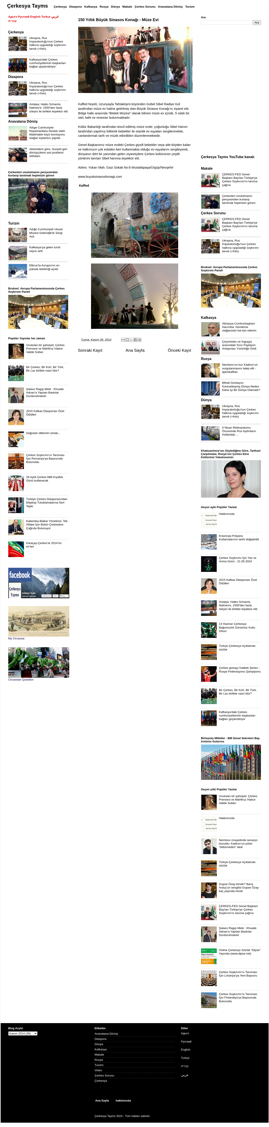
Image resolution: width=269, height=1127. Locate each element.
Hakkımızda (226, 513)
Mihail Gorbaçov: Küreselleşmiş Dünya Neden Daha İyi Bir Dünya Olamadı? (241, 386)
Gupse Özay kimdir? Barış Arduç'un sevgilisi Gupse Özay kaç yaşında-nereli (239, 887)
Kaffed (84, 185)
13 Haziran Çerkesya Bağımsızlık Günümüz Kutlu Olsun (237, 627)
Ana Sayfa (135, 350)
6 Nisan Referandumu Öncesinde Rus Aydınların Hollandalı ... (239, 431)
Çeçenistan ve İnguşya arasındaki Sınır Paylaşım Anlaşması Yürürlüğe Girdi (239, 345)
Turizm (99, 1065)
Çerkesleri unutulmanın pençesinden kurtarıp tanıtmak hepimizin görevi (238, 199)
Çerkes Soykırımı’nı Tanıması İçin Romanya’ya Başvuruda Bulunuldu (45, 458)
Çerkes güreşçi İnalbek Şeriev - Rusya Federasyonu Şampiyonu (240, 669)
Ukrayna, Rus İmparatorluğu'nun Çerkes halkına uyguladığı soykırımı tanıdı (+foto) (47, 43)
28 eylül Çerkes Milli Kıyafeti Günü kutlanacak (44, 478)
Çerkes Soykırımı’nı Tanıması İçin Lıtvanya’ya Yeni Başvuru (238, 973)
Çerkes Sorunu (104, 1075)
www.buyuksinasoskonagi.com (100, 176)
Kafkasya (101, 1049)
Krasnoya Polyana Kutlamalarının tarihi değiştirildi (239, 537)
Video (98, 1070)
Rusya (99, 1059)
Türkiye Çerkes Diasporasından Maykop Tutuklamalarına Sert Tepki (46, 502)
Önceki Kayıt (179, 350)
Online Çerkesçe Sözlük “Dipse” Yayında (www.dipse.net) (240, 951)
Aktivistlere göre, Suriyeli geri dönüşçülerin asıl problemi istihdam (48, 152)
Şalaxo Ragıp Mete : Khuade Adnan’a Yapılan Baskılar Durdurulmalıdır (45, 392)
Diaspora (100, 1039)
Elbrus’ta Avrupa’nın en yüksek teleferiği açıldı (44, 267)
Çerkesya (101, 1080)
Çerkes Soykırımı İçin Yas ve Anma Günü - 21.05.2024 (237, 559)
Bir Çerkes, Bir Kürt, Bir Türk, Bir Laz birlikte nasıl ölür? (45, 368)
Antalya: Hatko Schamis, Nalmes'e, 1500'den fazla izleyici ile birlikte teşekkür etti (48, 108)
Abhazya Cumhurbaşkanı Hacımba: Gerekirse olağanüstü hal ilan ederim (239, 327)
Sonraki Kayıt (90, 350)
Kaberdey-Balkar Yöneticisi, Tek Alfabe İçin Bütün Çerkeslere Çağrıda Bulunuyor (47, 524)
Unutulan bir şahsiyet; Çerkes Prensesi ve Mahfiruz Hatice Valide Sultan (45, 348)
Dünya (99, 1044)
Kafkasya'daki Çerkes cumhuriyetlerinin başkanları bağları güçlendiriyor (47, 63)
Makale (99, 1054)
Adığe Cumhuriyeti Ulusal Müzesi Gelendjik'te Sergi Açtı (46, 233)
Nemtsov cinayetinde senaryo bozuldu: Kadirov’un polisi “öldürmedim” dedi (238, 843)
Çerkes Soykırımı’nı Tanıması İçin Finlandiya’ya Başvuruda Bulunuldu (238, 997)
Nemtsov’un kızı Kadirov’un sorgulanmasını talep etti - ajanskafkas (240, 368)
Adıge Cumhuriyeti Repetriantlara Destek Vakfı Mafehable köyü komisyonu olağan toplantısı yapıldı (47, 133)
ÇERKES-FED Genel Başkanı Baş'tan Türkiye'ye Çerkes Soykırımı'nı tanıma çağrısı (239, 180)
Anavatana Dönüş (106, 1033)
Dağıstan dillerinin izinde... (43, 433)
